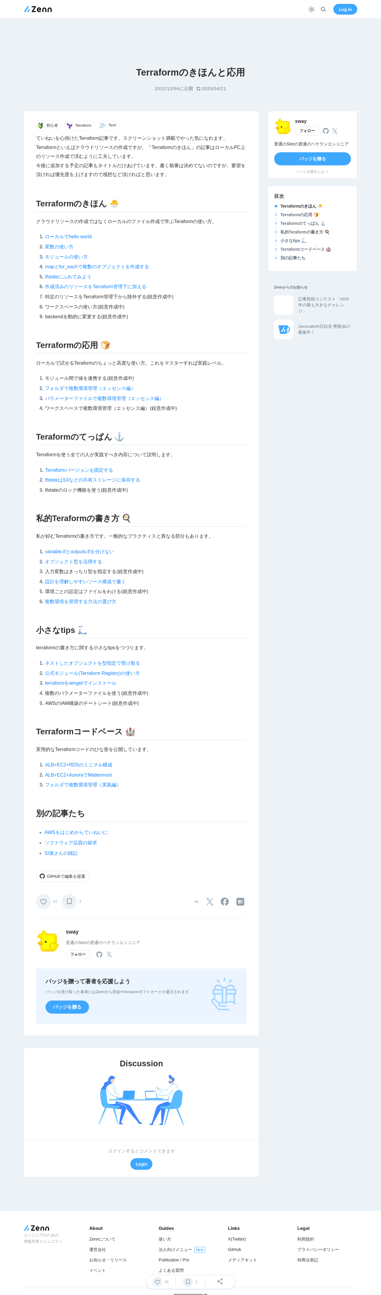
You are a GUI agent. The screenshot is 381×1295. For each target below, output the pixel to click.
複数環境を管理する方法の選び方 (80, 601)
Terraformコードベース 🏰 (305, 249)
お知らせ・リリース (108, 1260)
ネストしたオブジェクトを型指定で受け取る (92, 663)
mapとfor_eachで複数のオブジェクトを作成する (97, 266)
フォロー (78, 954)
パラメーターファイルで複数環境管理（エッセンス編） (104, 398)
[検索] (323, 9)
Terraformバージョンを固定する (79, 470)
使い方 (165, 1239)
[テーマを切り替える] (311, 9)
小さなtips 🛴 (293, 240)
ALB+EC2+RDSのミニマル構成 (78, 764)
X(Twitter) (237, 1239)
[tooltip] (210, 902)
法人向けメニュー (175, 1249)
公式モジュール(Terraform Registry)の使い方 (92, 673)
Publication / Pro (174, 1260)
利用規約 (305, 1239)
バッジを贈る (67, 1006)
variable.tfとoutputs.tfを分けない (79, 551)
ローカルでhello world (68, 236)
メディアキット (242, 1260)
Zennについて (102, 1239)
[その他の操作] (196, 901)
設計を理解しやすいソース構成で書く (85, 581)
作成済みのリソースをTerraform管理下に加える (95, 286)
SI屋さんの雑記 (61, 853)
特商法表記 (307, 1260)
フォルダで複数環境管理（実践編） (83, 784)
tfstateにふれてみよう (68, 276)
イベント (97, 1270)
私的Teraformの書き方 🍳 (305, 232)
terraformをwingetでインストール (80, 683)
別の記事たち (292, 257)
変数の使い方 (59, 246)
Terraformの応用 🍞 (299, 214)
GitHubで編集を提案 (62, 876)
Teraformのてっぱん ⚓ (302, 223)
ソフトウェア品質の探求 (71, 842)
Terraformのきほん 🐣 (301, 206)
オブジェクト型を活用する (73, 561)
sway (72, 932)
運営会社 (97, 1249)
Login (141, 1164)
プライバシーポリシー (318, 1249)
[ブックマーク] (69, 901)
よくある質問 (171, 1270)
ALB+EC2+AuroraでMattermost (78, 774)
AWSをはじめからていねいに (76, 832)
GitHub (234, 1249)
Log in (345, 9)
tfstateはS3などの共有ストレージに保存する (92, 479)
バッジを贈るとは (313, 172)
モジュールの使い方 (66, 256)
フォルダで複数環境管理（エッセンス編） (90, 388)
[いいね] (43, 901)
